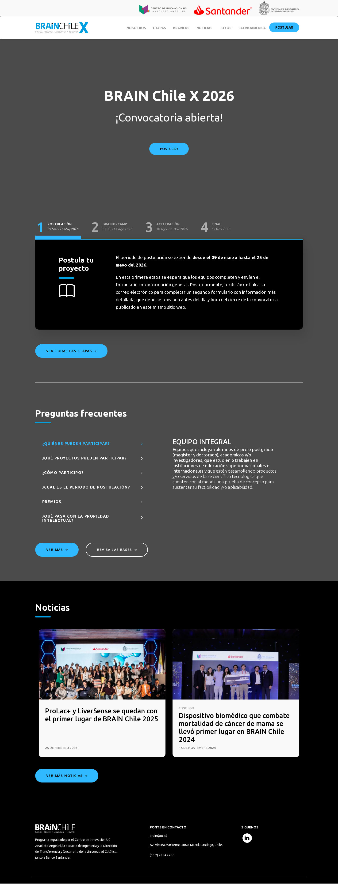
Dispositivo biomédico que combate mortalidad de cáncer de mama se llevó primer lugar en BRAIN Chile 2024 (235, 728)
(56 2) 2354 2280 (162, 856)
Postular (284, 27)
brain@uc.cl (158, 837)
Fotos (225, 28)
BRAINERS (181, 28)
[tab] (58, 227)
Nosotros (136, 28)
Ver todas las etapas (71, 351)
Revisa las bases (118, 550)
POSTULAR (169, 149)
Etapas (159, 28)
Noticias (204, 28)
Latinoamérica (252, 28)
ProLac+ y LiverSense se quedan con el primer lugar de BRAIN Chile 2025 (100, 719)
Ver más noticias (66, 777)
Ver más (57, 550)
